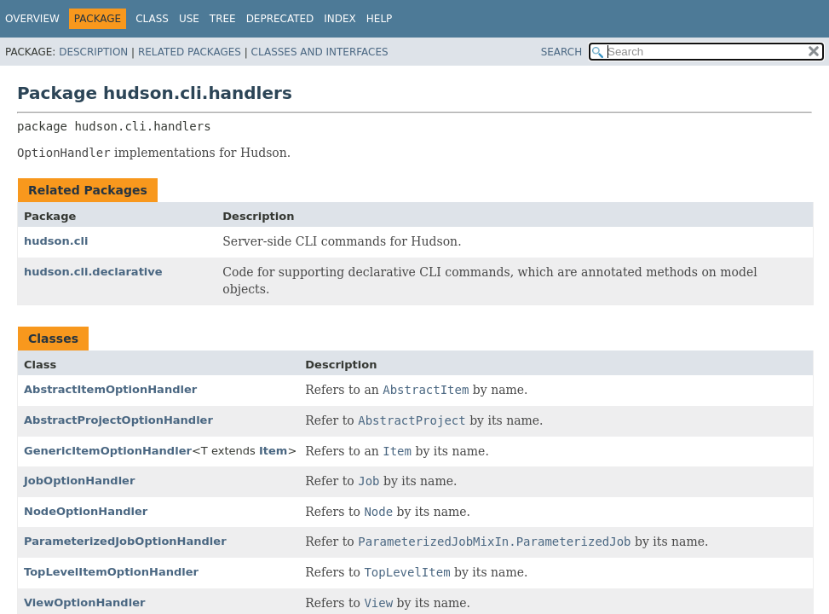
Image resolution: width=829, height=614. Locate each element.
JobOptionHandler (79, 480)
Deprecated (280, 19)
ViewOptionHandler (84, 602)
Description (93, 52)
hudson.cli (56, 241)
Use (189, 19)
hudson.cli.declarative (93, 271)
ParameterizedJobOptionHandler (125, 541)
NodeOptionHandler (85, 511)
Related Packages (189, 52)
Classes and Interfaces (320, 52)
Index (340, 19)
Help (379, 19)
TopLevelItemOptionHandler (111, 571)
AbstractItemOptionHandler (110, 389)
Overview (32, 19)
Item (273, 450)
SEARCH (562, 52)
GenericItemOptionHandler (108, 450)
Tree (223, 19)
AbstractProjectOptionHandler (118, 420)
